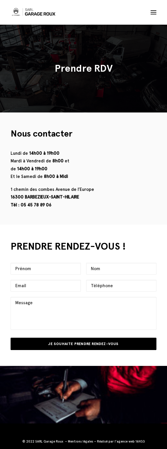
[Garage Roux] (33, 12)
